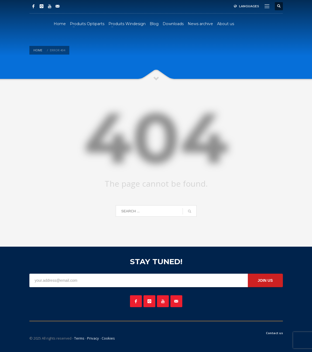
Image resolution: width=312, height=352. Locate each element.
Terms (79, 338)
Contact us (274, 333)
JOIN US (265, 280)
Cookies (108, 338)
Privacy (93, 338)
